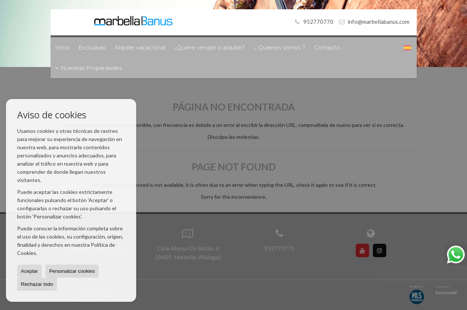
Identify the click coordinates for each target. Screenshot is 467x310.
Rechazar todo (37, 284)
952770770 (313, 21)
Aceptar (29, 271)
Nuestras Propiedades (88, 67)
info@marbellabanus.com (378, 21)
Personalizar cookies (72, 271)
